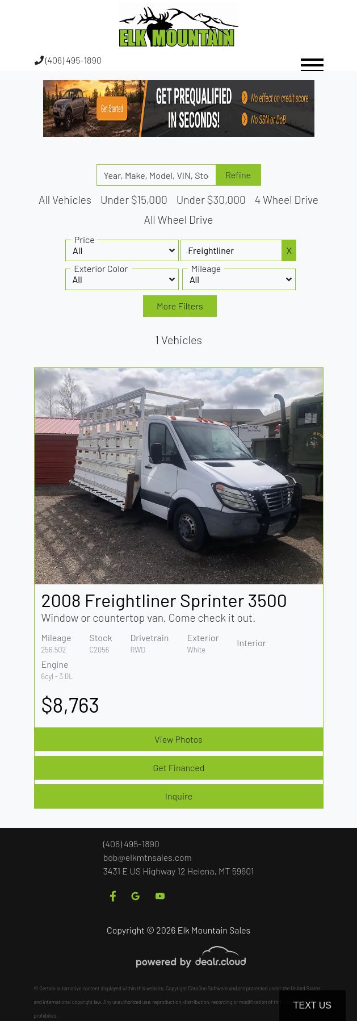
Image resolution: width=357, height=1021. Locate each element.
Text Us (312, 1005)
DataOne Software (208, 988)
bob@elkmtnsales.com (147, 857)
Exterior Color (101, 268)
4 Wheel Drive (286, 199)
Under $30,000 (211, 199)
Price (84, 239)
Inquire (178, 795)
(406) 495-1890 (68, 60)
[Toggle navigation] (312, 60)
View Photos (178, 739)
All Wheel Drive (178, 219)
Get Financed (179, 767)
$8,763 (70, 704)
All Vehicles (65, 199)
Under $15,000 (133, 199)
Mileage (206, 268)
